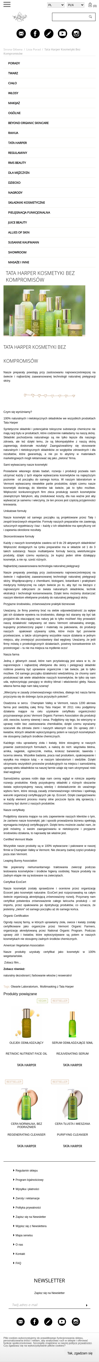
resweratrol (65, 975)
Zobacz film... (12, 962)
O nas (19, 1244)
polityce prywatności (80, 1343)
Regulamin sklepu (27, 1170)
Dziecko (14, 183)
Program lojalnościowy (29, 1179)
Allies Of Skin (19, 232)
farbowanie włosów (44, 975)
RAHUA (13, 133)
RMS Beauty (17, 163)
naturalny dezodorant (16, 975)
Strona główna (13, 49)
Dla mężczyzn (19, 173)
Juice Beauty (17, 222)
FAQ (18, 1263)
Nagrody (15, 192)
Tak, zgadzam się (79, 1353)
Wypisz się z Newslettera (31, 1226)
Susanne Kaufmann (23, 242)
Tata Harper (17, 143)
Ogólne (14, 113)
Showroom (17, 252)
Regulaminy (17, 153)
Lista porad (33, 49)
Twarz (13, 73)
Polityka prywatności (28, 1207)
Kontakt (20, 1254)
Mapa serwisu (24, 1235)
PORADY (14, 63)
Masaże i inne (18, 262)
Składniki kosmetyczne (26, 202)
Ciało (12, 83)
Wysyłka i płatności (27, 1189)
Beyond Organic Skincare (28, 123)
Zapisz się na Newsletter (31, 1217)
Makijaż (14, 103)
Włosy (13, 93)
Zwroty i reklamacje (28, 1198)
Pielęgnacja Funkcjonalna (29, 212)
